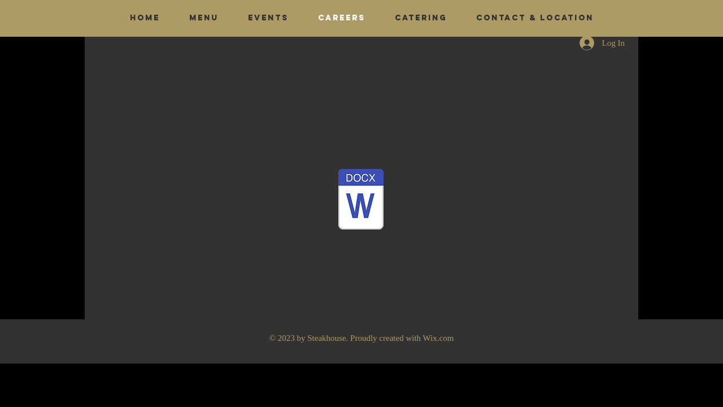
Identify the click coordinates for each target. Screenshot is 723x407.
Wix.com (438, 338)
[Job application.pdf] (361, 200)
